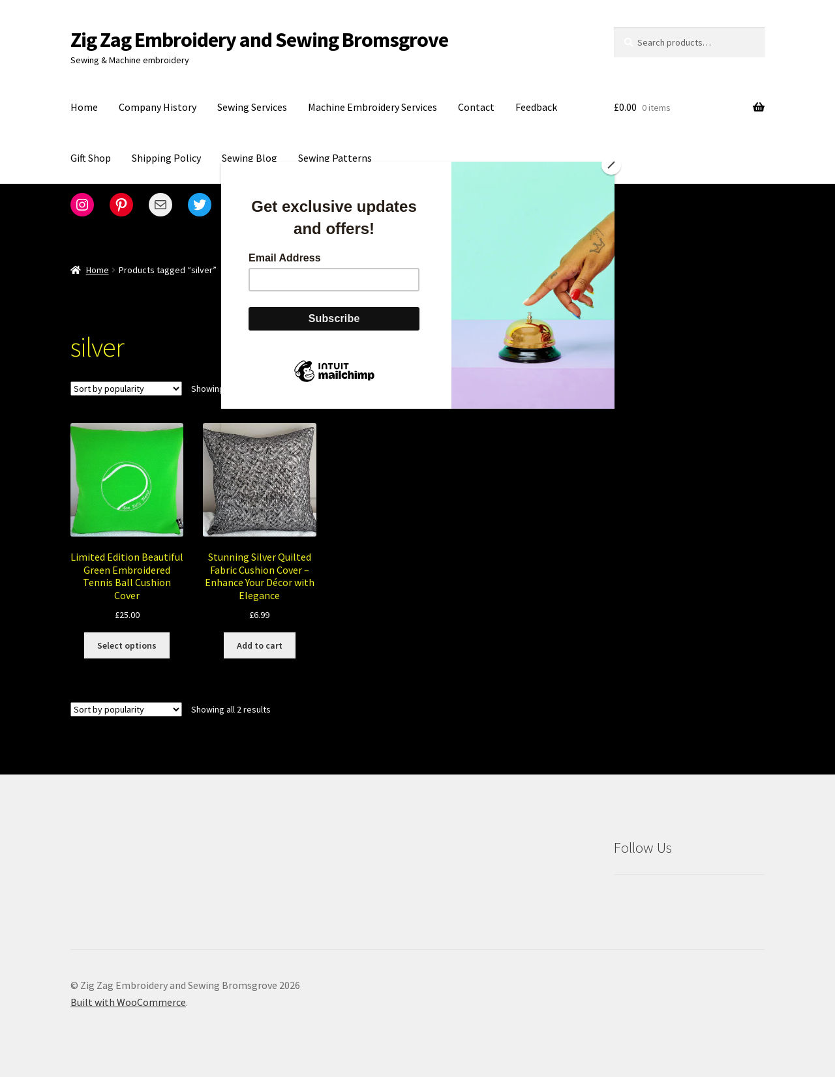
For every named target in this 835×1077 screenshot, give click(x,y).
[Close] (611, 165)
